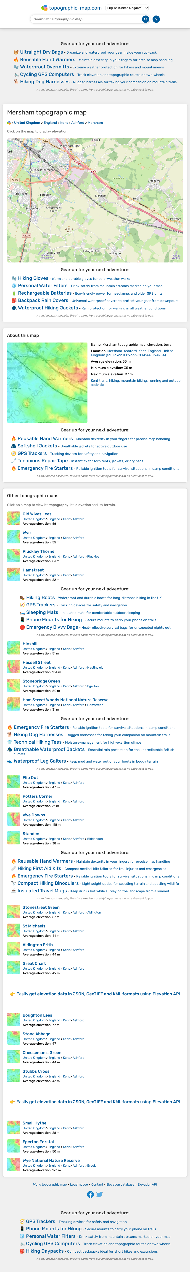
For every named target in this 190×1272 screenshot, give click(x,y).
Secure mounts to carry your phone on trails (120, 620)
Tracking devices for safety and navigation (84, 454)
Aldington (94, 912)
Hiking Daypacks (45, 1251)
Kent (66, 519)
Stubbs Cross (36, 1071)
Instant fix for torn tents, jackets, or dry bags (107, 461)
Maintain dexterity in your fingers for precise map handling (126, 60)
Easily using (98, 994)
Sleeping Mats (42, 612)
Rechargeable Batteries (45, 293)
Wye (27, 532)
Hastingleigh (96, 668)
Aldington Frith (38, 944)
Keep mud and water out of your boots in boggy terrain (113, 761)
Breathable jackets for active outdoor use (94, 446)
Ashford (78, 519)
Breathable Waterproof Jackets (49, 749)
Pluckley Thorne (38, 551)
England (54, 519)
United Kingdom (34, 519)
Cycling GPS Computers (47, 74)
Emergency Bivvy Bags (52, 627)
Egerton (93, 686)
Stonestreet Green (41, 907)
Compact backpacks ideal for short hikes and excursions (112, 1251)
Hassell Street (37, 662)
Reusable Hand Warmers (47, 59)
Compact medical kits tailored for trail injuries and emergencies (115, 869)
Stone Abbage (36, 1033)
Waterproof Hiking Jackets (48, 308)
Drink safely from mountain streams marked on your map (117, 286)
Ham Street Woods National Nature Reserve (65, 699)
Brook (91, 1166)
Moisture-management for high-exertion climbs (103, 742)
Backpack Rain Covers (43, 300)
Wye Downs (34, 815)
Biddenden (95, 839)
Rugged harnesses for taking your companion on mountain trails (125, 82)
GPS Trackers (32, 453)
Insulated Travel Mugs (42, 890)
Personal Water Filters (43, 285)
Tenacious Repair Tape (43, 460)
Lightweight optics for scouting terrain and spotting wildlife (130, 884)
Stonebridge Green (41, 681)
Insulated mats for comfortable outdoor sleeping (101, 613)
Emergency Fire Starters (45, 468)
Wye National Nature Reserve (51, 1160)
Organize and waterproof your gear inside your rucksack (111, 52)
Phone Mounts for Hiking (54, 619)
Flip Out (30, 777)
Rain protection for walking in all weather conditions (124, 308)
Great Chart (34, 963)
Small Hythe (34, 1123)
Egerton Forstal (38, 1141)
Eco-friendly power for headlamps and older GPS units (119, 293)
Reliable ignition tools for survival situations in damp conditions (127, 469)
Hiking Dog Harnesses (45, 81)
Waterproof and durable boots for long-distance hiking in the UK (110, 598)
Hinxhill (30, 643)
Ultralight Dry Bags (41, 52)
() (132, 353)
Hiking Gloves (33, 278)
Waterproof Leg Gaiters (40, 761)
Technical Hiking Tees (38, 742)
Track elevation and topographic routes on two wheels (121, 75)
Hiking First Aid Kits (39, 868)
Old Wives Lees (37, 514)
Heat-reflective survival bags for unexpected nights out (126, 628)
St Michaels (34, 926)
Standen (31, 833)
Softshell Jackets (37, 446)
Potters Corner (38, 796)
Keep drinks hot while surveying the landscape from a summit (119, 891)
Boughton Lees (37, 1015)
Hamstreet (33, 570)
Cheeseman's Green (42, 1052)
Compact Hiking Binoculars (48, 883)
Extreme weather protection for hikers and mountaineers (118, 67)
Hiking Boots (40, 597)
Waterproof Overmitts (44, 67)
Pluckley (93, 556)
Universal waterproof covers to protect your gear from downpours (125, 301)
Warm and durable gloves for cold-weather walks (91, 279)
